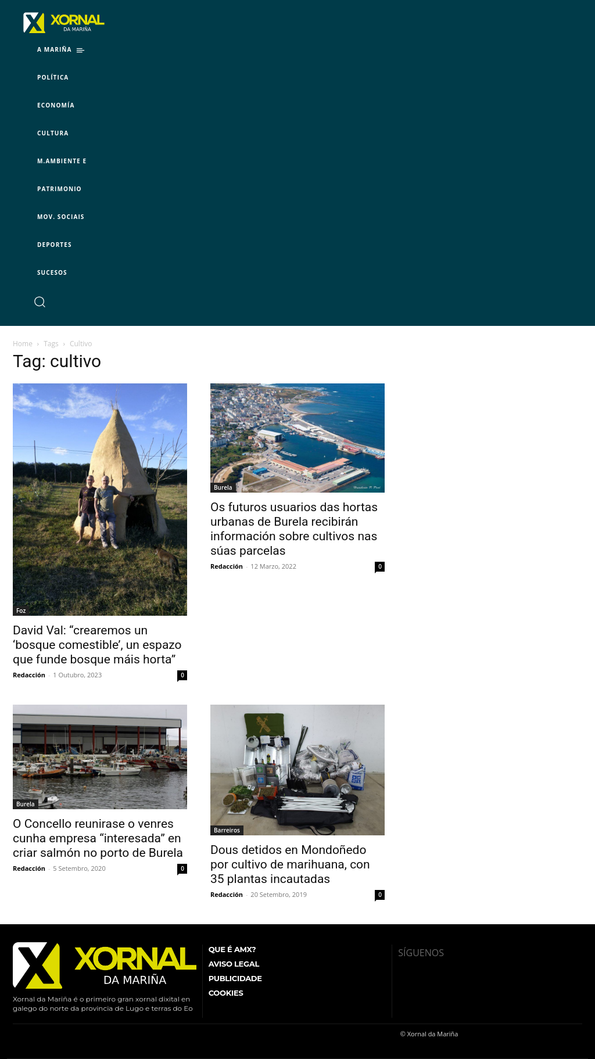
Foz (21, 610)
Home (23, 344)
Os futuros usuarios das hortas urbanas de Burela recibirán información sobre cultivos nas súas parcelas (294, 529)
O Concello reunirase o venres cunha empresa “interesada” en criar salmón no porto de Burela (98, 838)
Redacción (29, 674)
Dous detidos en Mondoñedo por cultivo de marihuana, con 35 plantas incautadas (290, 864)
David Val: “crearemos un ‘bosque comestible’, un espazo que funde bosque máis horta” (97, 644)
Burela (223, 487)
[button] (39, 301)
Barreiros (227, 830)
